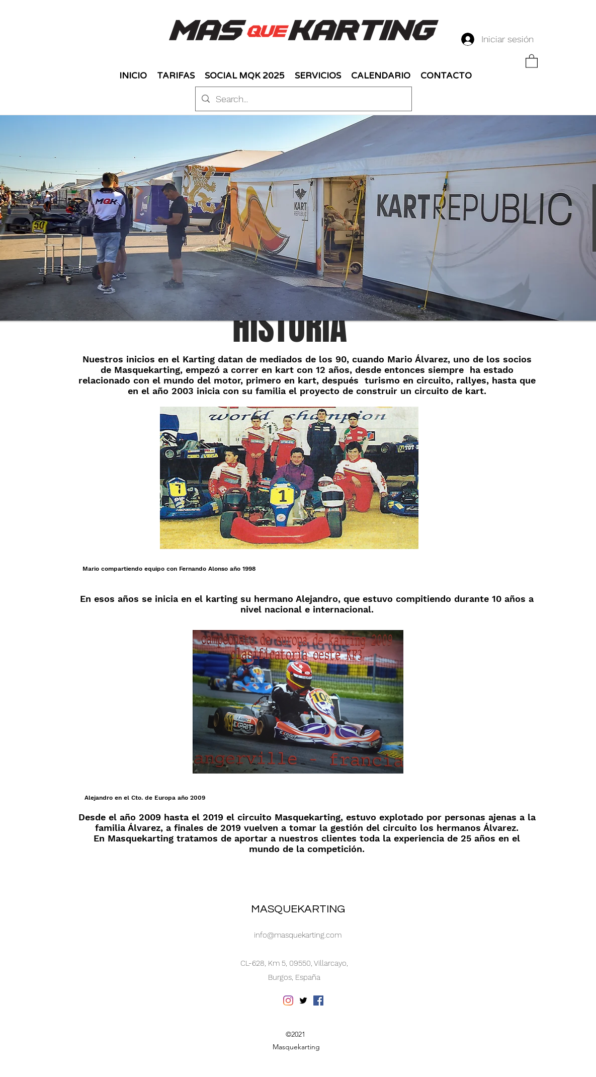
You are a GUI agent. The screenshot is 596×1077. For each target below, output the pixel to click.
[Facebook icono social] (318, 1000)
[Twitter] (303, 1000)
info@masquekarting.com (298, 935)
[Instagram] (288, 1000)
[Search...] (303, 99)
